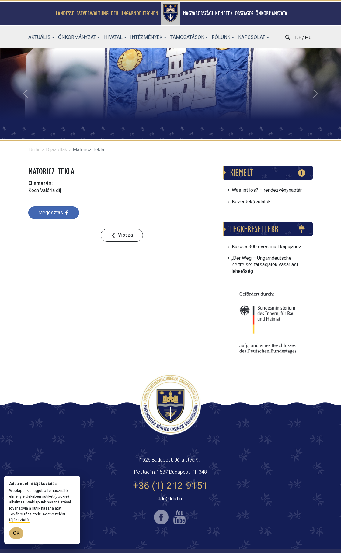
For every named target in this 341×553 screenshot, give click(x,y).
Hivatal (115, 37)
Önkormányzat (79, 37)
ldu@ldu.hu (170, 499)
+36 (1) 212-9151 (170, 485)
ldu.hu (34, 150)
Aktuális (41, 37)
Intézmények (148, 37)
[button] (25, 93)
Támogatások (189, 37)
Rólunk (223, 37)
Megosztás (53, 212)
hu (308, 37)
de (298, 37)
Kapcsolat (254, 37)
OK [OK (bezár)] (16, 533)
